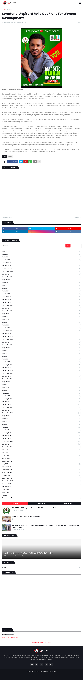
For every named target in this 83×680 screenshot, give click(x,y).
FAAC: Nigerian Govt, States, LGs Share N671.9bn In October (28, 553)
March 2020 (41, 458)
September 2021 (41, 413)
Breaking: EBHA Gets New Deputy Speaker (26, 517)
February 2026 (41, 263)
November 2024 (41, 305)
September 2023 (41, 345)
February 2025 (41, 297)
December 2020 (41, 438)
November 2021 (41, 407)
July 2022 (41, 385)
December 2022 (41, 370)
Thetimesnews (8, 635)
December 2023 (41, 336)
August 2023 (41, 348)
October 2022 (41, 376)
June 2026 (41, 251)
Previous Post (7, 218)
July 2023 (41, 351)
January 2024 (41, 334)
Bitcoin (41, 567)
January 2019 (41, 467)
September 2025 (41, 277)
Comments (68, 503)
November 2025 (41, 271)
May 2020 (41, 453)
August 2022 (41, 382)
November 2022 (41, 373)
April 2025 (41, 291)
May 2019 (41, 464)
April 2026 (41, 257)
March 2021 (41, 430)
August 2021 (41, 416)
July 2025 (41, 282)
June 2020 (41, 450)
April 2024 (41, 325)
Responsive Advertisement (41, 642)
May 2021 (41, 424)
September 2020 (41, 447)
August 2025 (41, 280)
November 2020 (41, 441)
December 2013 (41, 498)
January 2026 (41, 266)
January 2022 (41, 402)
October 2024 (41, 308)
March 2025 (41, 294)
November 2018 (41, 472)
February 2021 (41, 433)
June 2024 (41, 319)
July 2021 (41, 419)
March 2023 (41, 362)
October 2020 (41, 444)
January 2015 (41, 487)
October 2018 (41, 475)
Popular (15, 503)
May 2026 (41, 254)
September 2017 (41, 481)
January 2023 (41, 368)
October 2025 (41, 274)
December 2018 (41, 470)
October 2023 (41, 342)
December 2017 (41, 478)
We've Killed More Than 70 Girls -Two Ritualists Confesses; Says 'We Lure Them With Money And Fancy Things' (45, 526)
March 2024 (41, 328)
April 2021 (41, 427)
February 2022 (41, 399)
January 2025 (41, 300)
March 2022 (41, 396)
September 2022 (41, 379)
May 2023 (41, 356)
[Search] (33, 245)
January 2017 (41, 484)
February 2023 (41, 365)
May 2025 (41, 288)
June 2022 (41, 387)
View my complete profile (10, 637)
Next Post (77, 218)
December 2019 (41, 461)
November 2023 (41, 339)
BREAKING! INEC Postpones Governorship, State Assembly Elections (35, 508)
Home (4, 9)
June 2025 (41, 285)
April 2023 (41, 359)
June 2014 (41, 492)
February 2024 (41, 331)
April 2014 (41, 495)
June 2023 (41, 353)
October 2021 (41, 410)
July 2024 (41, 316)
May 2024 (41, 322)
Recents (41, 503)
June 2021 (41, 421)
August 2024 (41, 314)
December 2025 (41, 268)
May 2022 (41, 390)
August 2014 (41, 490)
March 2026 (41, 260)
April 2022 (41, 393)
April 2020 (41, 455)
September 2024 (41, 311)
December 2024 (41, 302)
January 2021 (41, 436)
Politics (9, 9)
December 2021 (41, 404)
